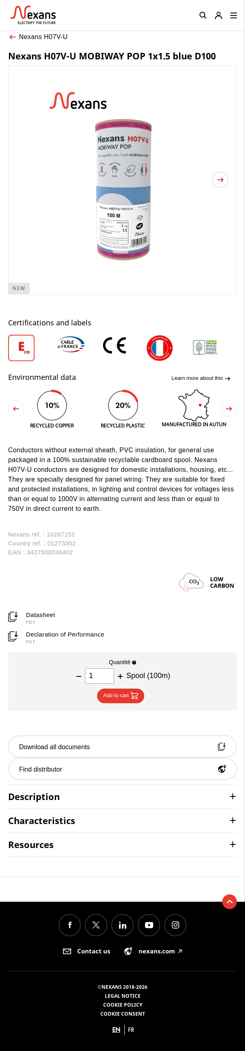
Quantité (122, 662)
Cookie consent (122, 1013)
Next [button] (229, 409)
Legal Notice (123, 995)
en (116, 1030)
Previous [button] (16, 409)
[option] (31, 348)
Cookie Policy (122, 1004)
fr (131, 1030)
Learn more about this (201, 378)
